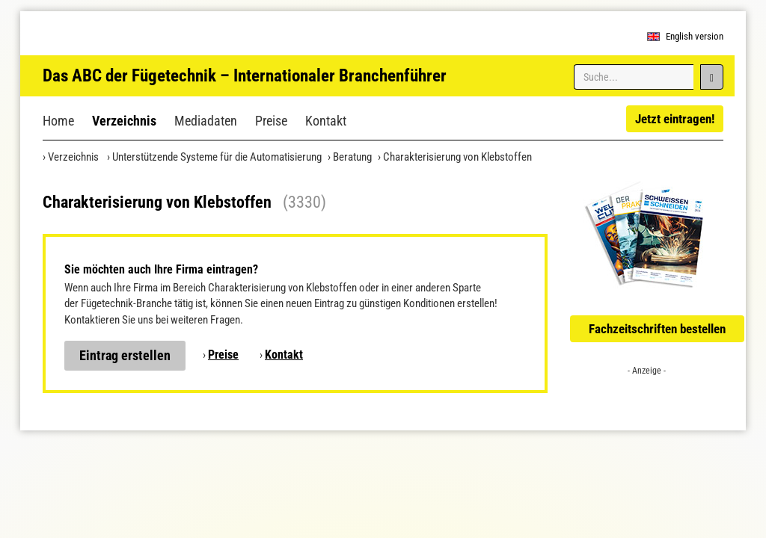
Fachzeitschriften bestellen (657, 328)
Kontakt (325, 121)
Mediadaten (205, 121)
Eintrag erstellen (125, 355)
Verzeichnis (124, 121)
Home (58, 121)
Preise (271, 121)
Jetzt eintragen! (674, 118)
